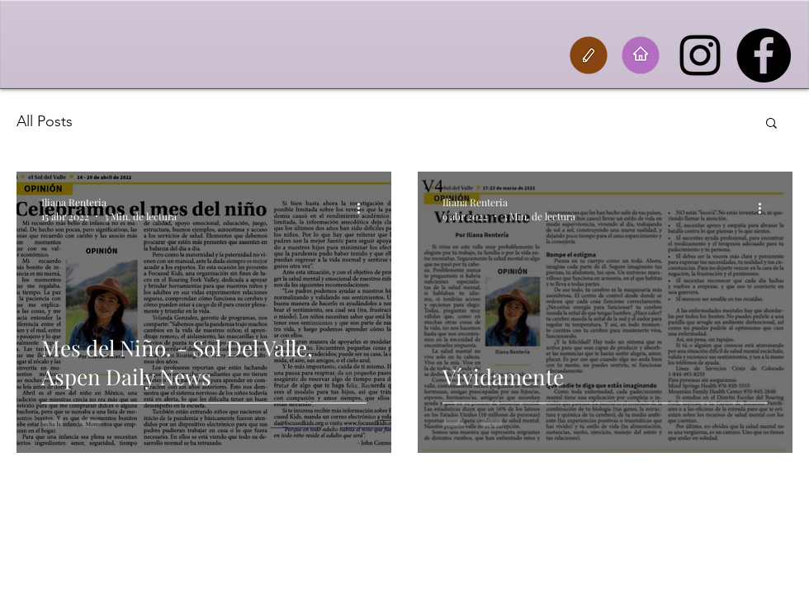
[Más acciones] (364, 209)
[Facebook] (763, 55)
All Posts (45, 121)
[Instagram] (700, 55)
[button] (771, 124)
